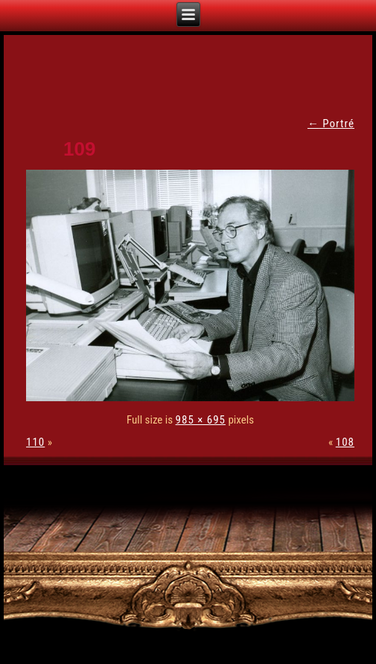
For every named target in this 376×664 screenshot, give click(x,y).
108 (345, 442)
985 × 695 (201, 420)
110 (35, 442)
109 (79, 149)
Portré (331, 123)
